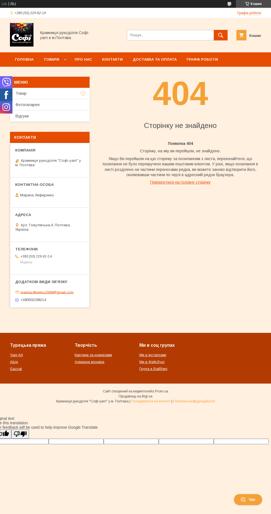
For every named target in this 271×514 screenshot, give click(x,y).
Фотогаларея (27, 104)
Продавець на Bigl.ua (135, 396)
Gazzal (16, 369)
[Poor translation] (20, 434)
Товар (21, 93)
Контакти (112, 59)
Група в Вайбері (153, 369)
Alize (14, 362)
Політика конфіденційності (194, 401)
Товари (51, 59)
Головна (24, 59)
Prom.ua (161, 391)
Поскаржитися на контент (151, 401)
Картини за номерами (93, 355)
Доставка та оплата (155, 59)
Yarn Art (16, 355)
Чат (248, 499)
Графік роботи (202, 59)
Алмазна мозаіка (89, 362)
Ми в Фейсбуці (152, 362)
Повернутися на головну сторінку (180, 182)
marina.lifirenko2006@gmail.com (47, 292)
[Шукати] (221, 35)
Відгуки (22, 116)
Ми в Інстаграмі (152, 355)
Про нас (83, 59)
